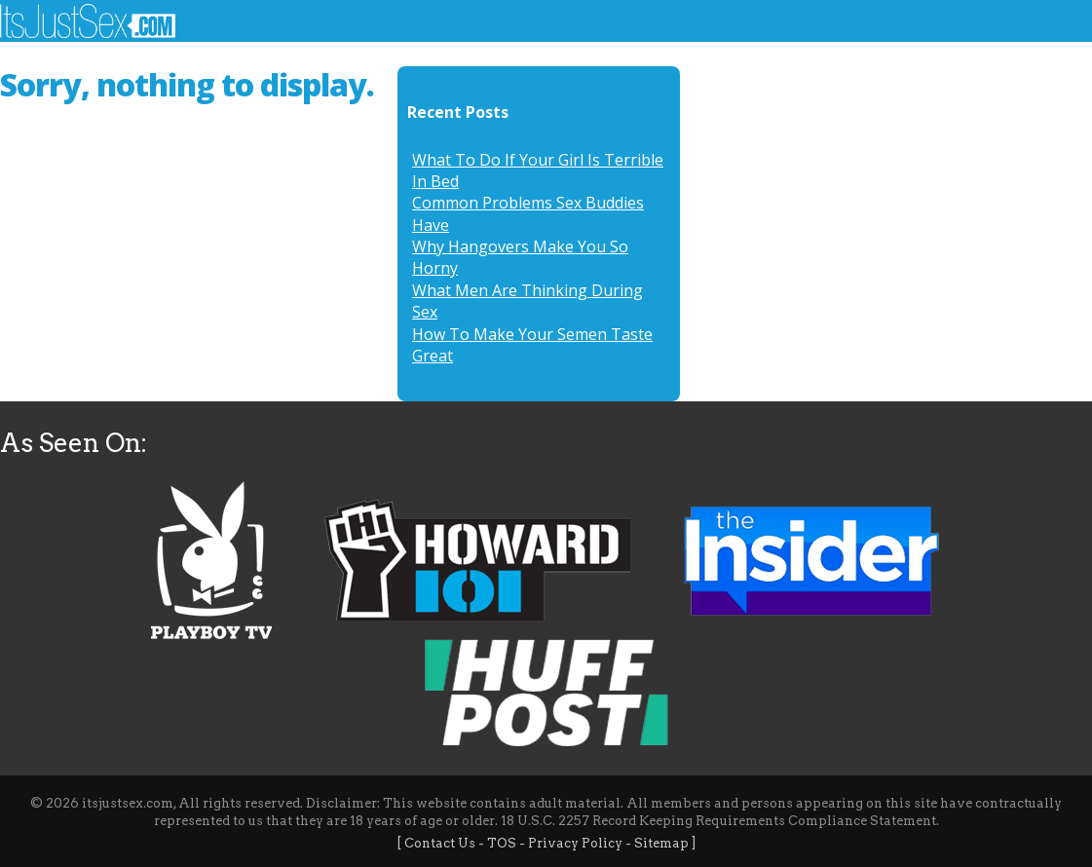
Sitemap (661, 843)
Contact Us (439, 843)
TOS (501, 843)
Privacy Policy (575, 843)
